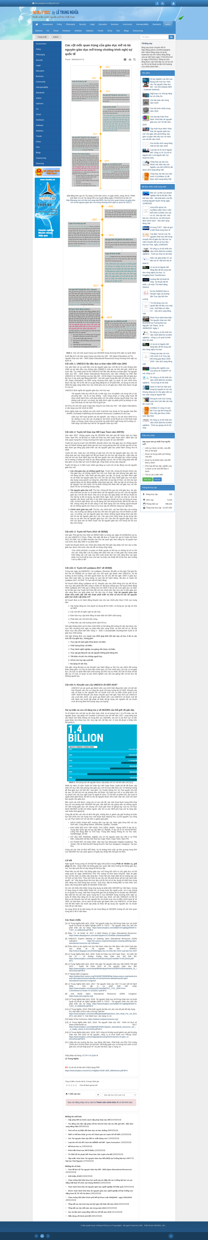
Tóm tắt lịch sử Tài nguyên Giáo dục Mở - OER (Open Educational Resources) (100, 1170)
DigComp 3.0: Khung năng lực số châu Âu (161, 94)
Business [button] (115, 24)
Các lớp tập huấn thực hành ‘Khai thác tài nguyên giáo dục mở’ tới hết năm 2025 (157, 121)
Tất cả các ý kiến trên (152, 475)
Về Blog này (147, 43)
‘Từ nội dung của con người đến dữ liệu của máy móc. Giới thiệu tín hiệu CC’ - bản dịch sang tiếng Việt (157, 308)
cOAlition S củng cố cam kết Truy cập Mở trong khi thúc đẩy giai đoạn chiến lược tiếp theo (156, 412)
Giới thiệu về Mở (74, 1176)
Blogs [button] (126, 31)
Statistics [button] (89, 31)
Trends (39, 136)
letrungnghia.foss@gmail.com (47, 3)
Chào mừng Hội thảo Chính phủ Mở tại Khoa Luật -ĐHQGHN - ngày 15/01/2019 (100, 1197)
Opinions (39, 103)
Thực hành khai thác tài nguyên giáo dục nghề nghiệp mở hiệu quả (95, 1187)
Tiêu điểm (146, 73)
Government (41, 44)
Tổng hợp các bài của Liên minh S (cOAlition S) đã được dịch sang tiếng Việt (161, 176)
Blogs (38, 152)
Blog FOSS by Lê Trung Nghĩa (110, 1225)
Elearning (40, 163)
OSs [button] (118, 31)
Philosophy (40, 55)
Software (39, 125)
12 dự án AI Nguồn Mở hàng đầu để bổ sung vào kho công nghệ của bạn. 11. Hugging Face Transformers (156, 271)
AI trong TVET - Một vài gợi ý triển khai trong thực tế (161, 228)
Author (38, 98)
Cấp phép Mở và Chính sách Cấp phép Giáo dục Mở (89, 1120)
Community (40, 82)
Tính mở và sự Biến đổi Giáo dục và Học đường (87, 1130)
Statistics (39, 131)
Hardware (40, 120)
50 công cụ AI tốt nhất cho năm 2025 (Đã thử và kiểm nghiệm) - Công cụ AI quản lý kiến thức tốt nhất (157, 336)
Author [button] (167, 24)
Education (40, 71)
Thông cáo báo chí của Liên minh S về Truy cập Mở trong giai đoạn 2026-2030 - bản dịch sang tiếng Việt (157, 358)
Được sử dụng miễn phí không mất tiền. (156, 455)
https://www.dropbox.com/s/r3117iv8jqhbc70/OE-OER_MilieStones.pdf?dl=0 (96, 1071)
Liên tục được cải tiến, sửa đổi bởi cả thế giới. (156, 449)
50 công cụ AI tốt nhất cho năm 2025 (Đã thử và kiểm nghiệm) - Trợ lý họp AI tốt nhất (157, 380)
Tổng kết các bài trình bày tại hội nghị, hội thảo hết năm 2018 (93, 1204)
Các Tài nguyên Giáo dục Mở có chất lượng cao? (88, 1138)
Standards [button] (156, 24)
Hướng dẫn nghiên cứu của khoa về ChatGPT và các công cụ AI (156, 370)
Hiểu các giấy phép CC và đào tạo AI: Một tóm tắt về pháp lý (157, 260)
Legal (38, 65)
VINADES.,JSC (159, 1225)
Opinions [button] (38, 31)
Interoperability (42, 87)
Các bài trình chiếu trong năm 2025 (160, 109)
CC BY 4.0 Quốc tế (90, 1055)
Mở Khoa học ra (74, 1146)
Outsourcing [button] (138, 31)
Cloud (38, 114)
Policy (38, 49)
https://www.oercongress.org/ (81, 996)
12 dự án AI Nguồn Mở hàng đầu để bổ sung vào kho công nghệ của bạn (156, 347)
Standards (40, 93)
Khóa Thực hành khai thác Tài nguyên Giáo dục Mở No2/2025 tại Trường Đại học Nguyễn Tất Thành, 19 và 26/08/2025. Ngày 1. (157, 323)
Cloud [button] (55, 31)
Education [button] (103, 24)
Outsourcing (41, 158)
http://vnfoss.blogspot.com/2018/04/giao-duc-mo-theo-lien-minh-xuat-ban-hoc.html (103, 951)
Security (39, 60)
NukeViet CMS (136, 1225)
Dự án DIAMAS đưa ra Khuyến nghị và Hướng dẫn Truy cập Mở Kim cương (155, 295)
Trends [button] (100, 31)
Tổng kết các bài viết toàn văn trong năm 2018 (87, 1208)
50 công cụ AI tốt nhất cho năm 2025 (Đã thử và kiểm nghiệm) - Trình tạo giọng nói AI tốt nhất (157, 424)
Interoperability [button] (142, 24)
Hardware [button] (66, 31)
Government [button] (48, 24)
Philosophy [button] (70, 24)
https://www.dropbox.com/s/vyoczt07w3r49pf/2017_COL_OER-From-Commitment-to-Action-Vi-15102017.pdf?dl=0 (97, 989)
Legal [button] (92, 24)
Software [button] (78, 31)
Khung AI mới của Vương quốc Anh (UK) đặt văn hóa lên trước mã (157, 401)
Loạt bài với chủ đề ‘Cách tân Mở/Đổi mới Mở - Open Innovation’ (94, 1142)
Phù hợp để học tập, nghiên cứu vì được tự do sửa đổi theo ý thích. (157, 468)
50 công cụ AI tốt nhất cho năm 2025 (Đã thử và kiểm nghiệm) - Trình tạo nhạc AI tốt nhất (157, 251)
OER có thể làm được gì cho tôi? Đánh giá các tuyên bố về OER (94, 1134)
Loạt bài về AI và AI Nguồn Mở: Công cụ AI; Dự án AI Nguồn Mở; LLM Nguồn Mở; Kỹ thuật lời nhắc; (157, 154)
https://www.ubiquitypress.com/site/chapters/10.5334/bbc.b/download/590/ (99, 935)
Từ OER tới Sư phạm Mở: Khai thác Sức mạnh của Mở (90, 1154)
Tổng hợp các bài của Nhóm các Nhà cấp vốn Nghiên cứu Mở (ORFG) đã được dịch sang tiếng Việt (157, 166)
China (38, 142)
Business (40, 76)
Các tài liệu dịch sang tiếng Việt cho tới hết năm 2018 (89, 1212)
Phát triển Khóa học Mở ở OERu (81, 1150)
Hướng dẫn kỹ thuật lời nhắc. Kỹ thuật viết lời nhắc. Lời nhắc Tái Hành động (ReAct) (155, 283)
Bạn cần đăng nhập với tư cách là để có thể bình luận (100, 1102)
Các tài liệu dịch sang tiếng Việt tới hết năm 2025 (161, 144)
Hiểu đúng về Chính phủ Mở (79, 1216)
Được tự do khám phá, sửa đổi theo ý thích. (156, 461)
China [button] (109, 31)
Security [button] (82, 24)
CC (37, 109)
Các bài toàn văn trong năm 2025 (159, 101)
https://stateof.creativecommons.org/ (103, 1019)
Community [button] (127, 24)
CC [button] (48, 31)
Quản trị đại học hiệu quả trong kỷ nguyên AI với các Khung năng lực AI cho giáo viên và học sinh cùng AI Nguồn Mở (157, 391)
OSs (38, 147)
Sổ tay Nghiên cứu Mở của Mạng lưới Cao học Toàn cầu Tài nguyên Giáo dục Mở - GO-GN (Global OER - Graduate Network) (157, 84)
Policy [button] (59, 24)
